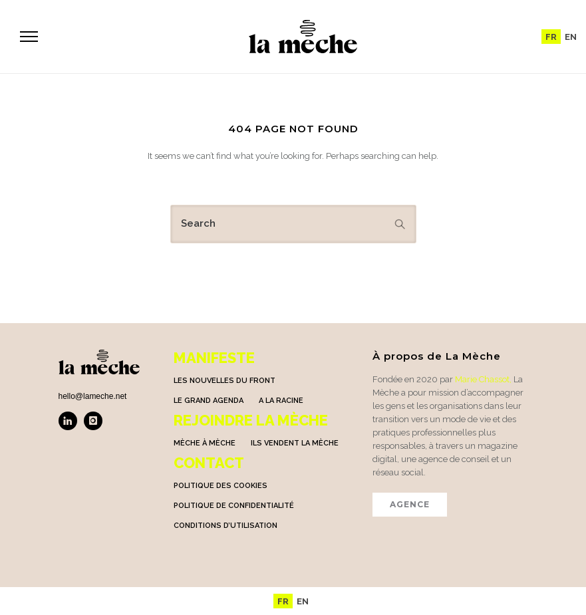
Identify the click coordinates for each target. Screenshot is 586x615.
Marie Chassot (482, 379)
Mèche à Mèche (204, 443)
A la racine (281, 400)
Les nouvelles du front (224, 380)
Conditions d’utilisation (225, 525)
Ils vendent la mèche (295, 443)
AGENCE (410, 504)
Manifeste (214, 357)
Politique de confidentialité (234, 505)
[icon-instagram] (93, 421)
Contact (209, 462)
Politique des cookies (220, 485)
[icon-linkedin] (71, 421)
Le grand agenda (208, 400)
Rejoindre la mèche (251, 420)
